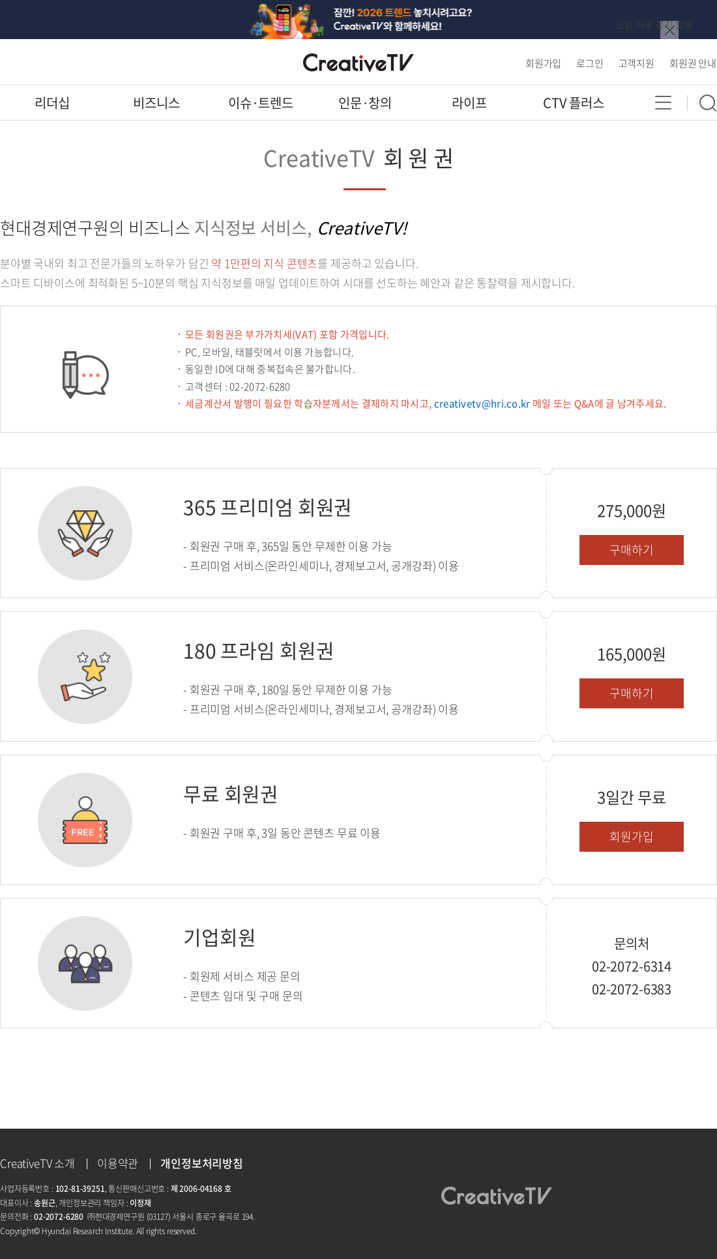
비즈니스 (156, 102)
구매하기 (631, 549)
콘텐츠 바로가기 (32, 0)
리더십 (52, 102)
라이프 (469, 102)
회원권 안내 (692, 63)
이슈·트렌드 (260, 102)
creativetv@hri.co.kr (482, 403)
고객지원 (636, 63)
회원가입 (543, 63)
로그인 (590, 63)
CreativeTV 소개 (37, 1163)
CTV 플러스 (573, 102)
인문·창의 (365, 102)
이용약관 (117, 1163)
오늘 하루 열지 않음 (654, 25)
